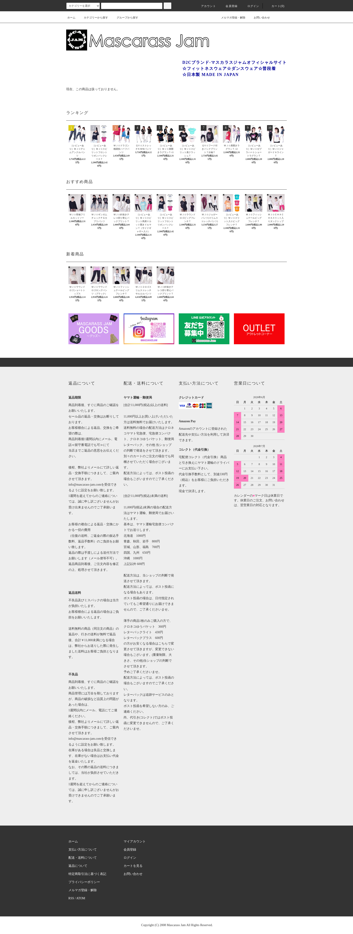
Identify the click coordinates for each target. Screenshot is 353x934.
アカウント (206, 6)
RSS (71, 898)
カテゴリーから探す (93, 17)
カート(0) (275, 6)
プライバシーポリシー (84, 882)
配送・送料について (82, 857)
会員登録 (229, 6)
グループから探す (124, 17)
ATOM (80, 898)
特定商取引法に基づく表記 (87, 874)
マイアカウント (135, 841)
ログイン (250, 6)
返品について (77, 865)
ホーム (71, 17)
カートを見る (133, 865)
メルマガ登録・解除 (230, 17)
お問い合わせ (259, 17)
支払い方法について (82, 849)
